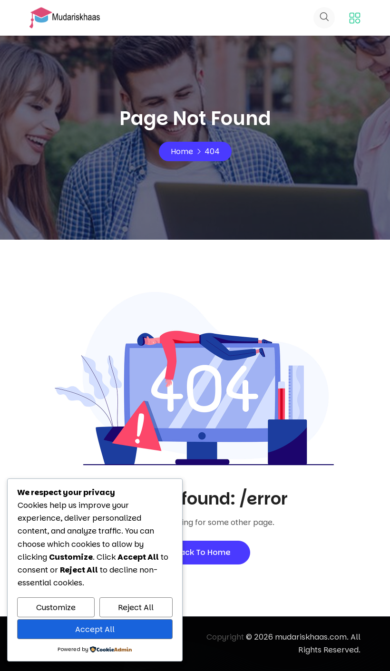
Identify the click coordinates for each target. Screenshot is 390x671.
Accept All (95, 629)
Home (182, 151)
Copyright (225, 637)
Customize (56, 607)
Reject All (136, 607)
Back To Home (195, 552)
